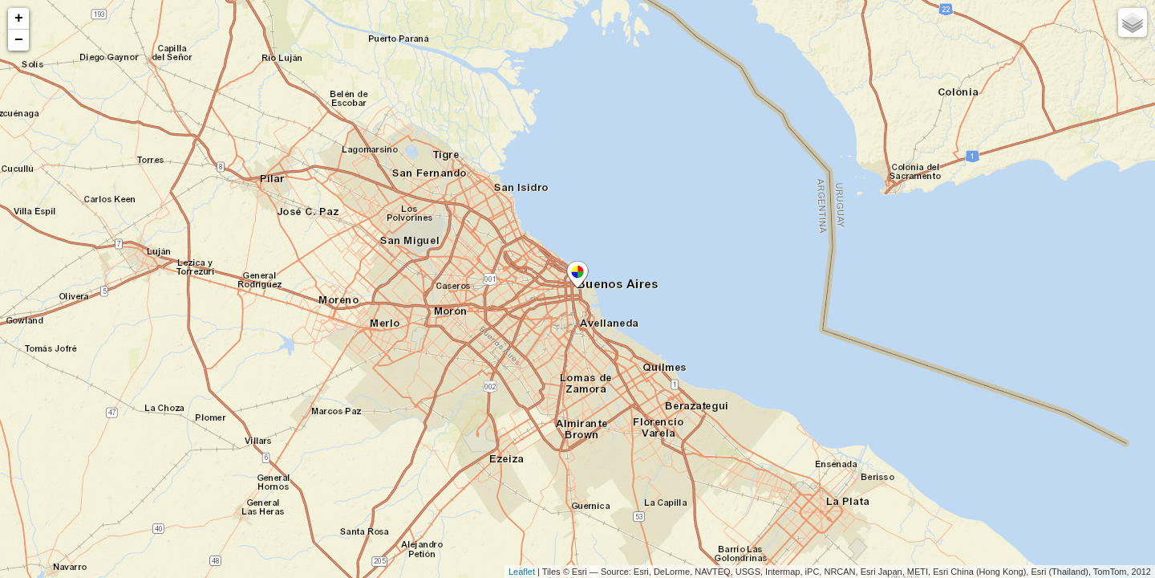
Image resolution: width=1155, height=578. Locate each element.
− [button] (18, 40)
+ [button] (18, 18)
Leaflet (522, 571)
